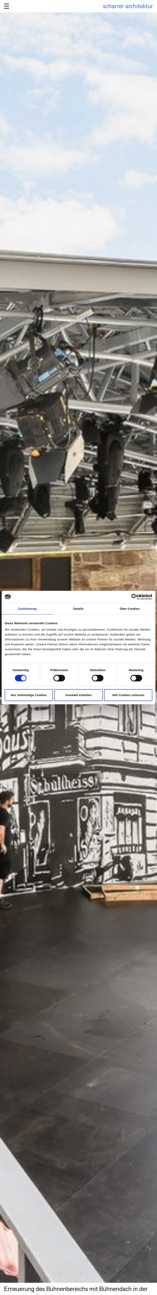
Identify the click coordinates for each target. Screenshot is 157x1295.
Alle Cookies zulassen (128, 695)
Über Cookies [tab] (130, 608)
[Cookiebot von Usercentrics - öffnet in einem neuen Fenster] (134, 597)
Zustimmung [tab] (27, 608)
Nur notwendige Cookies (29, 695)
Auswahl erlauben (78, 695)
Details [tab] (78, 608)
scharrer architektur (128, 6)
